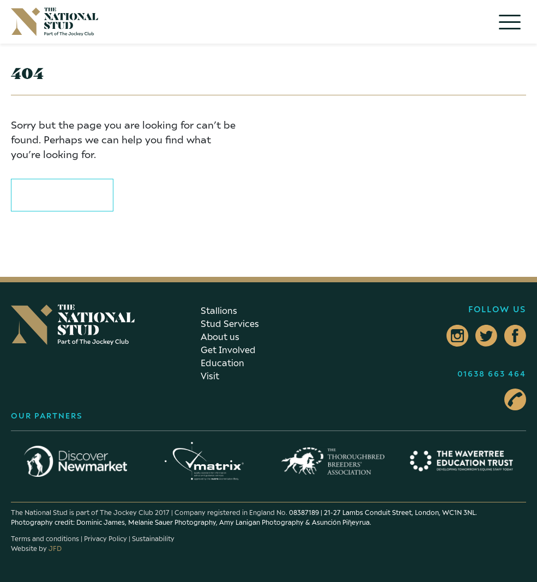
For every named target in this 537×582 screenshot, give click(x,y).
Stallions (219, 310)
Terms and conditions (45, 539)
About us (220, 336)
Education (222, 362)
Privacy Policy (105, 539)
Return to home (62, 193)
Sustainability (153, 539)
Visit (210, 376)
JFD (55, 548)
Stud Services (230, 323)
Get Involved (228, 349)
